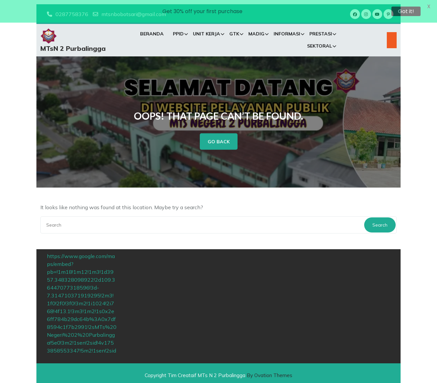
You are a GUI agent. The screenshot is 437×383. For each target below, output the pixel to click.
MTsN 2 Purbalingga (73, 45)
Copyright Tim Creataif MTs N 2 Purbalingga (218, 371)
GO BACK (219, 137)
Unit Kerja (206, 30)
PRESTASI (320, 30)
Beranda (152, 30)
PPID (178, 30)
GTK (234, 30)
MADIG (256, 30)
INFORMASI (287, 30)
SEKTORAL (319, 43)
